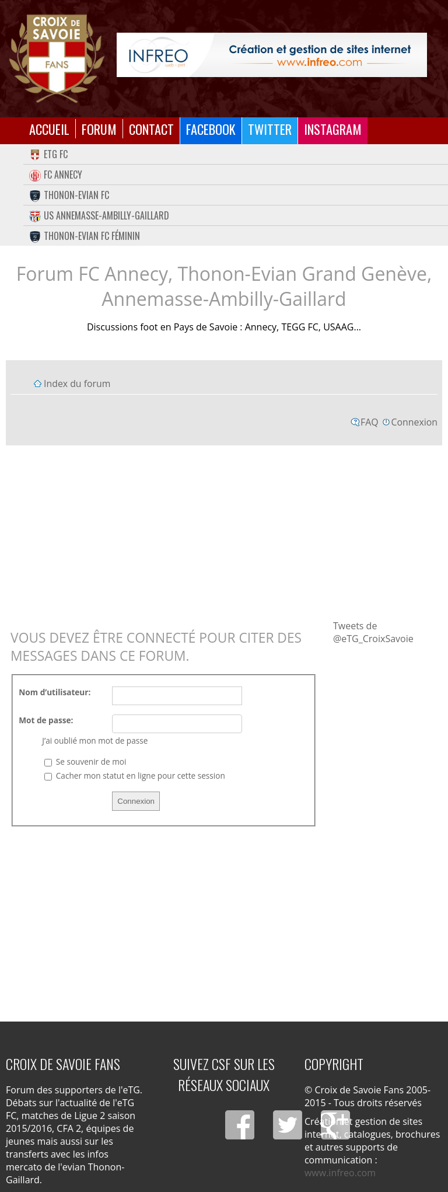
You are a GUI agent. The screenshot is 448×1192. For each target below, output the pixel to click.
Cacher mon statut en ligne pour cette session (134, 775)
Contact (151, 128)
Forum (99, 128)
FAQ (369, 422)
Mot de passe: (46, 720)
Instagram (333, 128)
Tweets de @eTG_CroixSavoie (373, 632)
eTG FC (48, 154)
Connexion (414, 422)
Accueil (49, 128)
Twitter (270, 128)
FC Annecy (55, 175)
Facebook (211, 128)
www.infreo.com (340, 1172)
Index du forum (77, 383)
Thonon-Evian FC (69, 195)
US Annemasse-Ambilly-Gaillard (99, 215)
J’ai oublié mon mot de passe (95, 740)
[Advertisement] (224, 532)
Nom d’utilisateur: (54, 692)
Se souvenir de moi (85, 761)
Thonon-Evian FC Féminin (84, 236)
